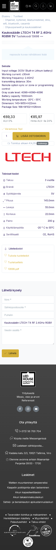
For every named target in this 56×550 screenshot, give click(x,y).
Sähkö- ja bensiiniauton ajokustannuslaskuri (28, 502)
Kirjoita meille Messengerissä (28, 438)
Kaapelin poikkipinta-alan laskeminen (28, 487)
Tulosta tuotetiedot (18, 255)
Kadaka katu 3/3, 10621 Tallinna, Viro (28, 453)
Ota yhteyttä (28, 422)
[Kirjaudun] (43, 6)
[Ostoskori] (50, 6)
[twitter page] (28, 409)
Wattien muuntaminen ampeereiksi (28, 482)
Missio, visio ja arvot (28, 396)
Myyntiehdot (42, 518)
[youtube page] (36, 409)
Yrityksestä (28, 393)
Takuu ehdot (38, 521)
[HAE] (36, 6)
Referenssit (28, 400)
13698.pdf (13, 268)
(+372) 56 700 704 (28, 431)
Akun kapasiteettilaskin (28, 492)
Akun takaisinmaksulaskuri (28, 497)
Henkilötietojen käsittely (17, 518)
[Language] (28, 6)
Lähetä (10, 353)
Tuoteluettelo (15, 262)
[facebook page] (20, 409)
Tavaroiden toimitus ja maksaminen (27, 514)
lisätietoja (42, 143)
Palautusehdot (18, 521)
